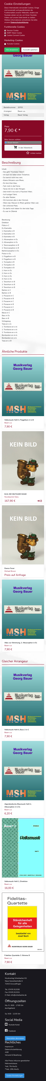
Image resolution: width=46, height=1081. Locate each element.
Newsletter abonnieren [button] (15, 1038)
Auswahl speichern (30, 49)
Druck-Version (12, 142)
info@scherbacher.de (18, 995)
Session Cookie (12, 30)
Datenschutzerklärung (19, 22)
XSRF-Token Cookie (14, 33)
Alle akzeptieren (12, 49)
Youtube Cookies (13, 44)
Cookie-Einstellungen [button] (15, 1075)
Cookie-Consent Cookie (16, 35)
